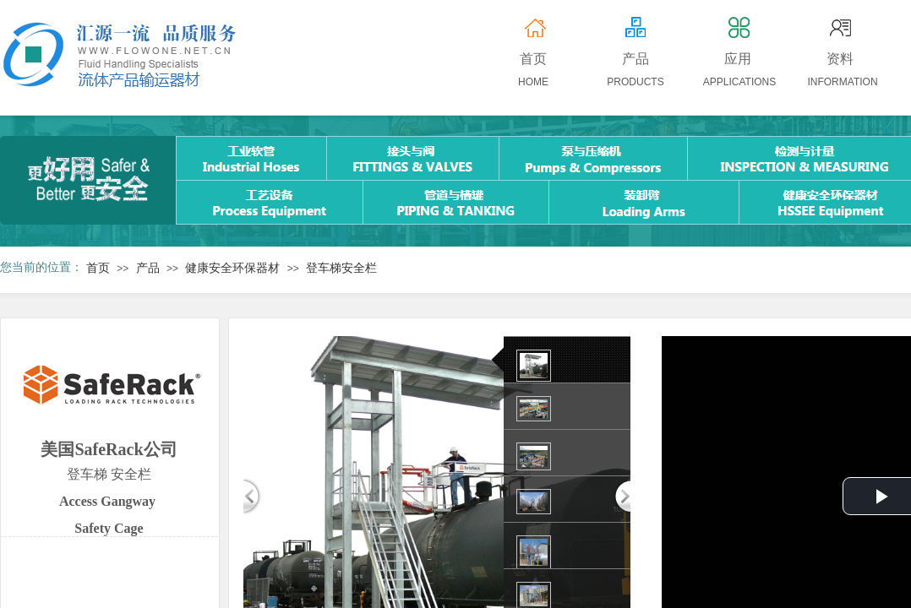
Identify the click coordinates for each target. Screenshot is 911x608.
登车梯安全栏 (341, 268)
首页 (98, 268)
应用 (737, 59)
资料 (840, 59)
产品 (148, 268)
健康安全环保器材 (232, 268)
